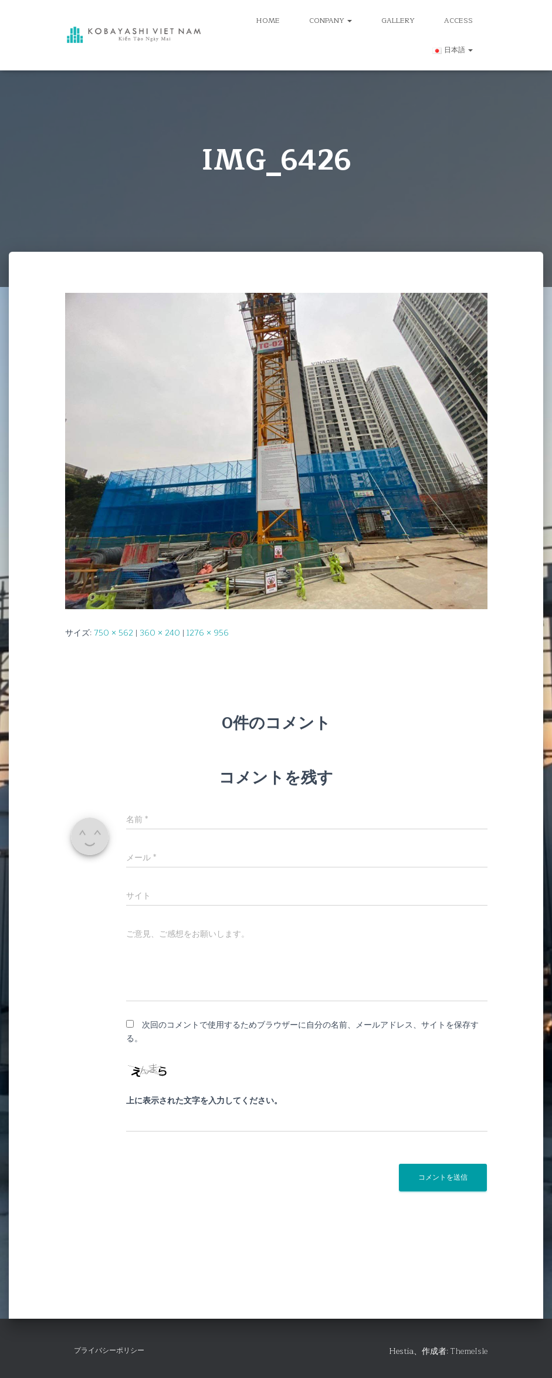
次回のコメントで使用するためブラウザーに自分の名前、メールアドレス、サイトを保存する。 (302, 1031)
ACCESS (458, 20)
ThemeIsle (469, 1351)
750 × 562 (113, 633)
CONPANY (330, 20)
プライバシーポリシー (109, 1350)
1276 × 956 (208, 633)
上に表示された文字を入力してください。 (204, 1101)
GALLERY (398, 20)
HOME (268, 20)
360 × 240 (160, 633)
